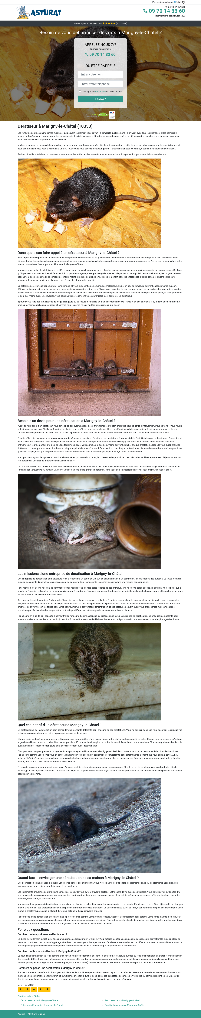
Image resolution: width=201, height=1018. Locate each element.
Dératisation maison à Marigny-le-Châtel (125, 1005)
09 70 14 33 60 (164, 11)
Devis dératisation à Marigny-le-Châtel (39, 1000)
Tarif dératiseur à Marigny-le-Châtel (122, 1000)
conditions (100, 91)
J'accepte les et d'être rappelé (102, 91)
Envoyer (100, 99)
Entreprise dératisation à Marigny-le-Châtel (42, 1005)
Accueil (21, 1014)
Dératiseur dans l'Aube (29, 996)
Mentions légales (36, 1014)
